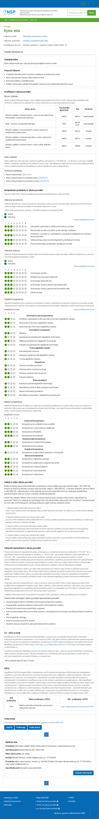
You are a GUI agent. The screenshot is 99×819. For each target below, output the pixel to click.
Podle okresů (34, 727)
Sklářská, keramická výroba (19, 20)
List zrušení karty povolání (48, 809)
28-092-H (43, 178)
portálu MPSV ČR (56, 723)
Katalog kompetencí (12, 801)
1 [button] (46, 735)
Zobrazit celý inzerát (83, 773)
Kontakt (72, 801)
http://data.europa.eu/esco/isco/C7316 (77, 707)
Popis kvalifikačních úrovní (84, 220)
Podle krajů (20, 727)
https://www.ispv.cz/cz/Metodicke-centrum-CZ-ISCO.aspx (52, 645)
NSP (6, 20)
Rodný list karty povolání (47, 801)
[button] (42, 734)
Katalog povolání (11, 798)
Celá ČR (9, 727)
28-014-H (27, 175)
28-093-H (44, 181)
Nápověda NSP (42, 798)
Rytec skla (33, 20)
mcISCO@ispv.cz (11, 647)
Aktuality (8, 805)
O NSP (71, 798)
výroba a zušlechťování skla (35, 41)
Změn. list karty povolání (47, 805)
